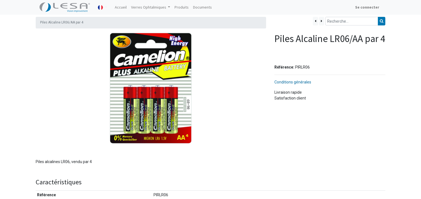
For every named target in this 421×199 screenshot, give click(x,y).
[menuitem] (121, 7)
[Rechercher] (381, 21)
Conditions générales (292, 82)
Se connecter (367, 7)
